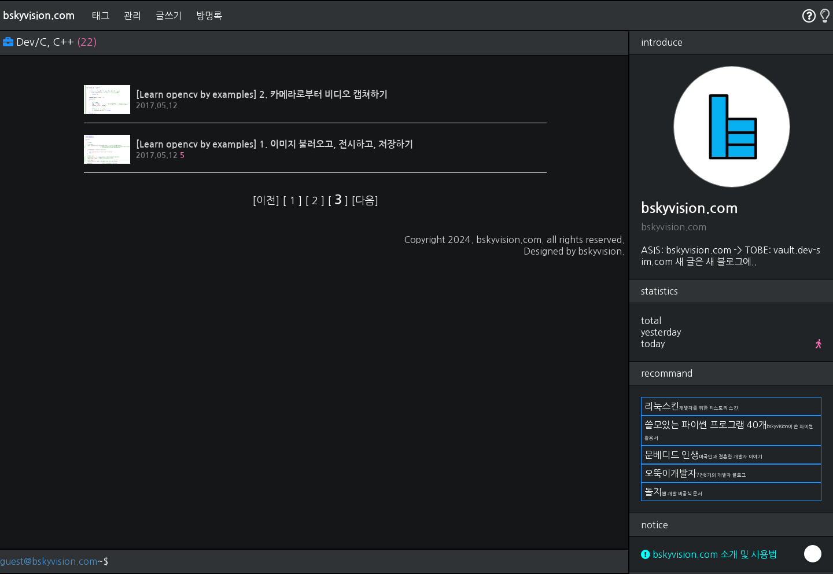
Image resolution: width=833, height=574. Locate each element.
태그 (100, 15)
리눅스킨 (691, 406)
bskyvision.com (39, 15)
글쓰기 (169, 15)
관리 (132, 15)
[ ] (293, 201)
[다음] (364, 201)
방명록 (209, 15)
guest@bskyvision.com (48, 561)
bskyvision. (601, 251)
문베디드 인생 (703, 454)
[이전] (267, 201)
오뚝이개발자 (695, 473)
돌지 (673, 491)
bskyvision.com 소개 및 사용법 (709, 554)
